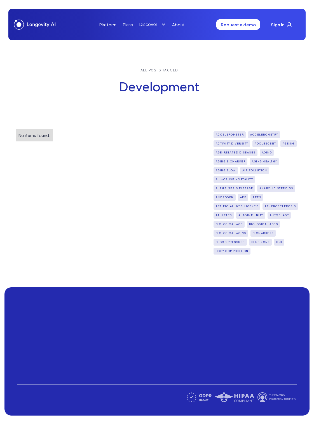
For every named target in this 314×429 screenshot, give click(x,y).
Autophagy (279, 215)
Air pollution (254, 170)
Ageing (289, 143)
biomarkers (263, 233)
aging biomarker (231, 161)
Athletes (224, 215)
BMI (279, 242)
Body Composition (232, 251)
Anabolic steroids (276, 188)
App (243, 197)
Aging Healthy (264, 161)
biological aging (231, 233)
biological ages (263, 224)
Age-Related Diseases (236, 152)
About (178, 24)
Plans (128, 24)
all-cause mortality (234, 179)
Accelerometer (230, 134)
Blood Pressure (230, 242)
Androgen (225, 197)
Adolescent (265, 143)
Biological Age (229, 224)
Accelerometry (264, 134)
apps (257, 197)
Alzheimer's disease (234, 188)
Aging (267, 152)
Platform (107, 24)
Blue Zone (260, 242)
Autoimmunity (250, 215)
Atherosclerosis (280, 206)
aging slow (226, 170)
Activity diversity (232, 143)
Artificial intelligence (237, 206)
